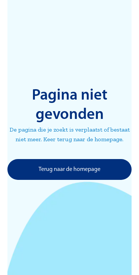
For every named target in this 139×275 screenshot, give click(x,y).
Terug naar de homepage (69, 169)
